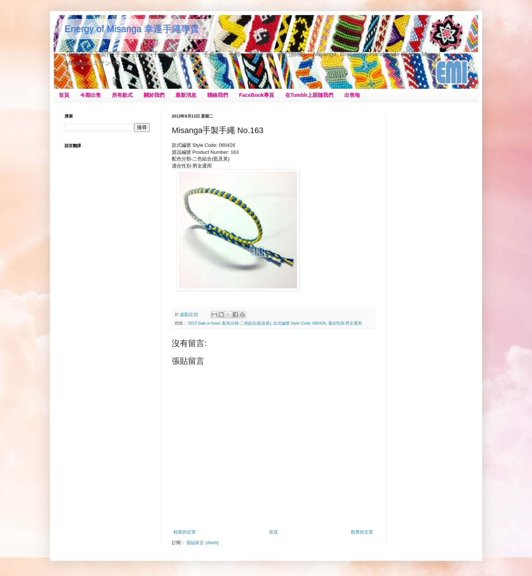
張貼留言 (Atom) (202, 542)
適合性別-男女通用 (345, 323)
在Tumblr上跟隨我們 (309, 95)
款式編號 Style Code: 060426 (299, 323)
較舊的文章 (362, 532)
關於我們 (154, 95)
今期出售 (90, 95)
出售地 (352, 95)
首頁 (64, 95)
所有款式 (122, 95)
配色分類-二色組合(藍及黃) (246, 323)
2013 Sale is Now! (204, 323)
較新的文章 (185, 532)
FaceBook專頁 (256, 95)
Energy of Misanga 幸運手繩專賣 (132, 29)
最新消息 (185, 95)
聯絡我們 (217, 95)
